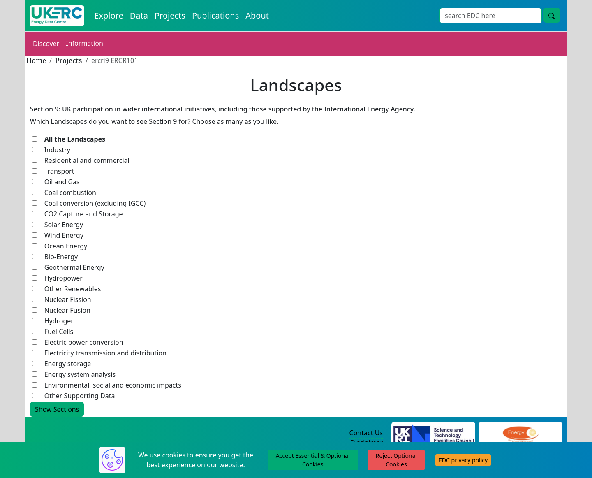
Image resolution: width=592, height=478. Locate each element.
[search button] (551, 15)
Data (139, 15)
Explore (108, 15)
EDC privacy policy (463, 460)
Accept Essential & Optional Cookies (313, 460)
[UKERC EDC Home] (57, 15)
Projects (170, 15)
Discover (46, 43)
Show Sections (57, 409)
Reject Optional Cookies (396, 460)
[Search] (490, 15)
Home (36, 60)
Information (84, 43)
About (257, 15)
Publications (215, 15)
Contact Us (366, 432)
